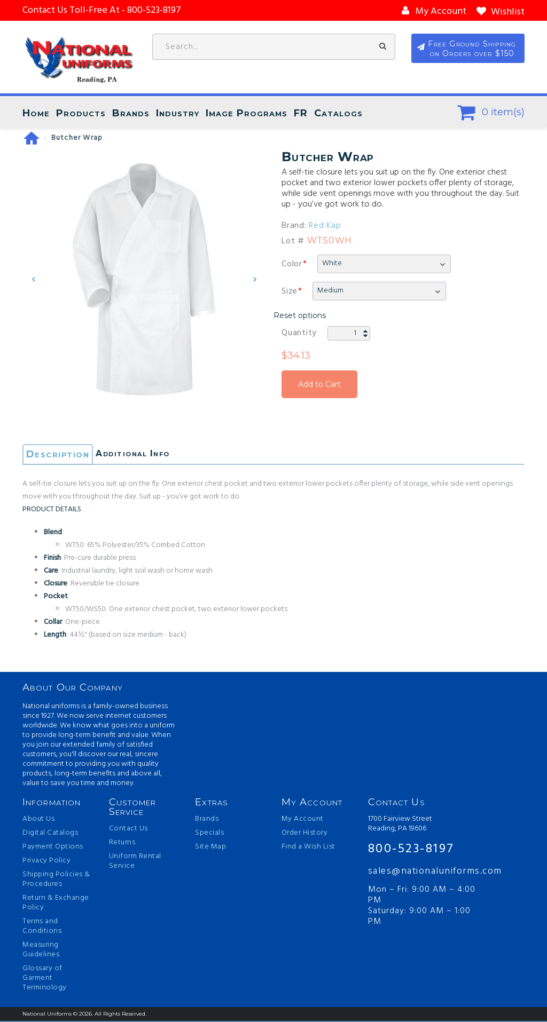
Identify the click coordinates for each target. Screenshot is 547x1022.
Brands (131, 114)
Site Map (210, 848)
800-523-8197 (411, 849)
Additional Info (142, 455)
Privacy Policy (46, 862)
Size (290, 292)
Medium (330, 291)
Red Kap (325, 226)
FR (301, 114)
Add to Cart (319, 385)
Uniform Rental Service (135, 862)
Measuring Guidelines (40, 951)
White (332, 264)
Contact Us (128, 830)
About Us (38, 820)
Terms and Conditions (41, 927)
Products (81, 114)
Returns (122, 844)
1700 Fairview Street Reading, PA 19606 (400, 825)
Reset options (300, 316)
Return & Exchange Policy (55, 904)
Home (36, 114)
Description (59, 455)
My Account (303, 820)
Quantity (299, 333)
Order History (305, 834)
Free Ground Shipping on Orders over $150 (475, 50)
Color (292, 265)
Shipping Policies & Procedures (56, 880)
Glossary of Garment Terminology (44, 979)
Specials (209, 834)
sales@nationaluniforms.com (425, 872)
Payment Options (52, 848)
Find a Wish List (308, 848)
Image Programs (246, 114)
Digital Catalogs (50, 834)
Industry (177, 114)
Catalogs (338, 114)
